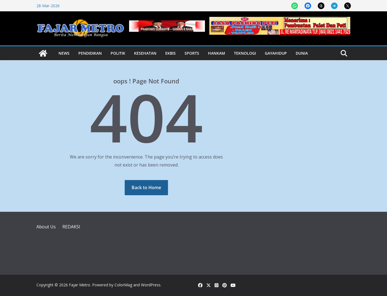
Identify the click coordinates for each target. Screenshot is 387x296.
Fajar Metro (79, 284)
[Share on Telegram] (334, 5)
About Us (46, 227)
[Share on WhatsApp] (294, 5)
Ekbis (170, 53)
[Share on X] (347, 5)
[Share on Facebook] (308, 5)
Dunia (302, 53)
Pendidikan (90, 53)
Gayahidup (276, 53)
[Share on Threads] (321, 5)
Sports (192, 53)
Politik (118, 53)
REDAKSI (71, 227)
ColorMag (123, 284)
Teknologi (245, 53)
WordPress (151, 284)
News (64, 53)
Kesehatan (145, 53)
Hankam (216, 53)
